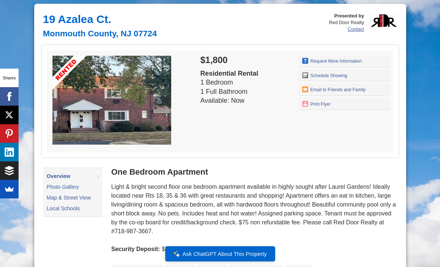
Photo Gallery (63, 187)
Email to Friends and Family (334, 89)
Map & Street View (69, 198)
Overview (59, 176)
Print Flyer (316, 104)
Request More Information (332, 61)
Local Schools (63, 208)
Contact (356, 29)
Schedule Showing (325, 75)
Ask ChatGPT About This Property (220, 254)
